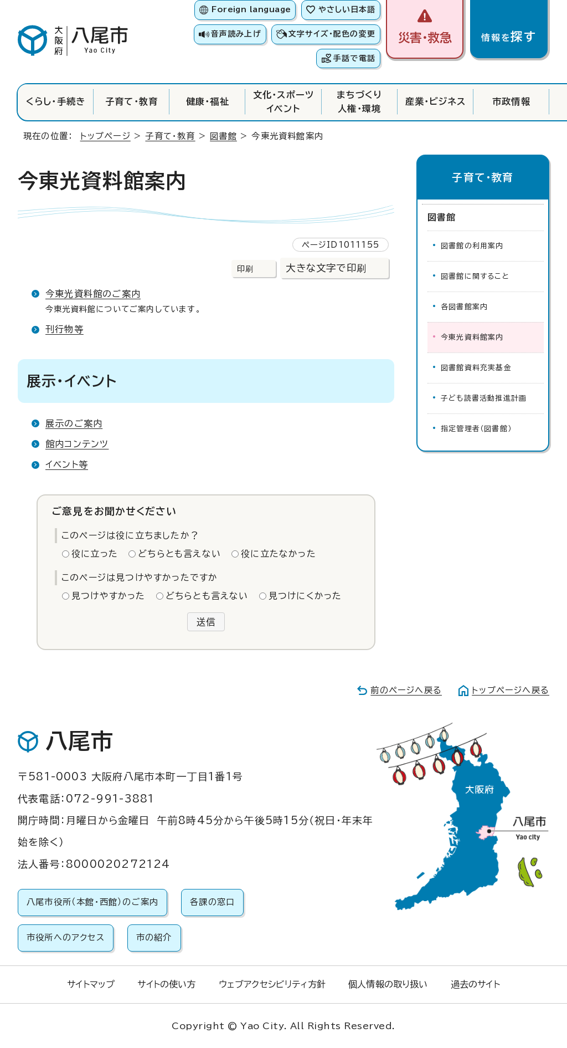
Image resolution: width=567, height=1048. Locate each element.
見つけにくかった (305, 595)
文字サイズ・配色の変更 (331, 34)
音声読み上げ (236, 34)
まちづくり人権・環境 (360, 101)
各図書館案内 (464, 306)
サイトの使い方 (166, 984)
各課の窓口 (212, 902)
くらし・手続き (55, 101)
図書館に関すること (475, 276)
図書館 (223, 136)
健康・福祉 (207, 101)
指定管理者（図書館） (476, 428)
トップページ (105, 136)
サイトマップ (91, 984)
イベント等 (66, 464)
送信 (206, 621)
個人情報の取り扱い (387, 984)
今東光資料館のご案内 (93, 293)
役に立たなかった (278, 553)
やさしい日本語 (346, 9)
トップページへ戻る (510, 690)
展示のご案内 (73, 423)
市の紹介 (154, 937)
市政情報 (511, 101)
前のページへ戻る (406, 690)
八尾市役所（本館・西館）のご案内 (92, 902)
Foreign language (251, 9)
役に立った (94, 553)
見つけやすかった (108, 595)
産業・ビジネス (435, 101)
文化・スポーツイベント (283, 101)
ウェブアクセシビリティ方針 (272, 984)
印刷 (245, 268)
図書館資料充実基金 (476, 367)
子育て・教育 (131, 101)
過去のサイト (475, 984)
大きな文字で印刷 (326, 268)
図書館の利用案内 (472, 245)
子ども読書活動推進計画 (484, 398)
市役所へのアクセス (66, 937)
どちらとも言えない (179, 553)
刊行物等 (64, 329)
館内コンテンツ (77, 443)
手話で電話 (354, 58)
